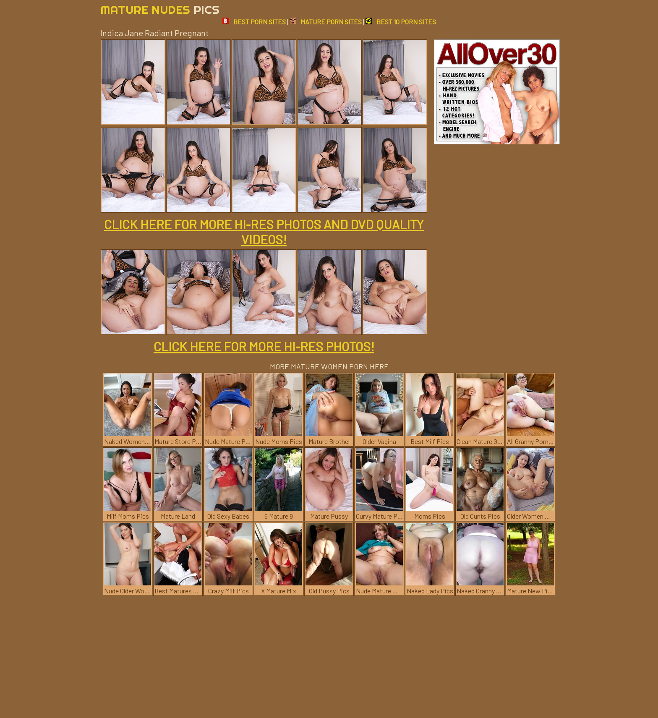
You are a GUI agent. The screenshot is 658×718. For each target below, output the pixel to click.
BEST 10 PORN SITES (401, 22)
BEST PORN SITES (254, 22)
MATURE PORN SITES (326, 22)
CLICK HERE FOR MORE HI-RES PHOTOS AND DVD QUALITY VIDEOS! (264, 232)
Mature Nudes (159, 9)
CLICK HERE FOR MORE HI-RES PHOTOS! (264, 346)
